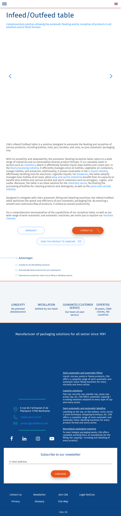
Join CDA (63, 494)
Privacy (16, 501)
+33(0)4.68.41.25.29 (30, 417)
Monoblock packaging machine (79, 428)
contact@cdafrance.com (34, 423)
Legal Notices (87, 494)
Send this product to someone (57, 241)
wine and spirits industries (67, 177)
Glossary (39, 501)
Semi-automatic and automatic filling (82, 372)
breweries (82, 174)
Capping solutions (72, 390)
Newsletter (39, 494)
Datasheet (31, 230)
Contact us (86, 230)
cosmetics (29, 164)
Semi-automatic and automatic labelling (84, 408)
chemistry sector (77, 183)
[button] (10, 76)
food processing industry (25, 167)
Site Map (63, 501)
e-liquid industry (98, 171)
